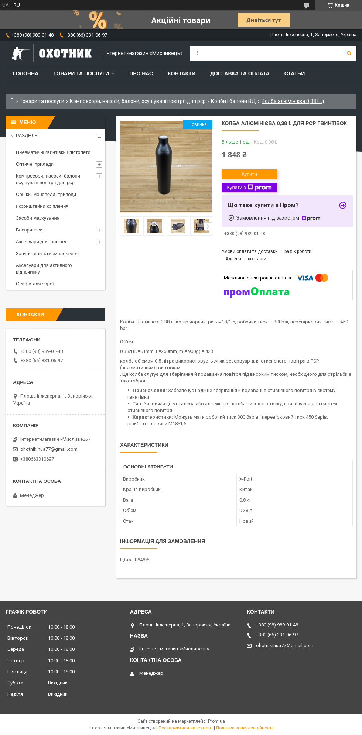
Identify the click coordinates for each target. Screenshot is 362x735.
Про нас (141, 73)
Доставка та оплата (240, 73)
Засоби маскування (37, 218)
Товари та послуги (81, 73)
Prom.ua (216, 721)
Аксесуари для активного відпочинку (44, 268)
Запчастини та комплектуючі (47, 253)
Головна (25, 73)
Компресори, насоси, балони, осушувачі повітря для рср (138, 101)
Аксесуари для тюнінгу (41, 241)
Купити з (249, 187)
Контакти (181, 73)
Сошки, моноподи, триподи (46, 194)
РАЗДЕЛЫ (27, 135)
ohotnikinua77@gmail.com (49, 449)
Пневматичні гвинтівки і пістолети (53, 152)
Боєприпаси (29, 230)
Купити (249, 174)
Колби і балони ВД (233, 101)
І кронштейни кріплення (42, 206)
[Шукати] (349, 53)
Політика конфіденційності (244, 728)
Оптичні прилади (35, 164)
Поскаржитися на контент (185, 728)
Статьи (294, 73)
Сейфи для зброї (35, 283)
